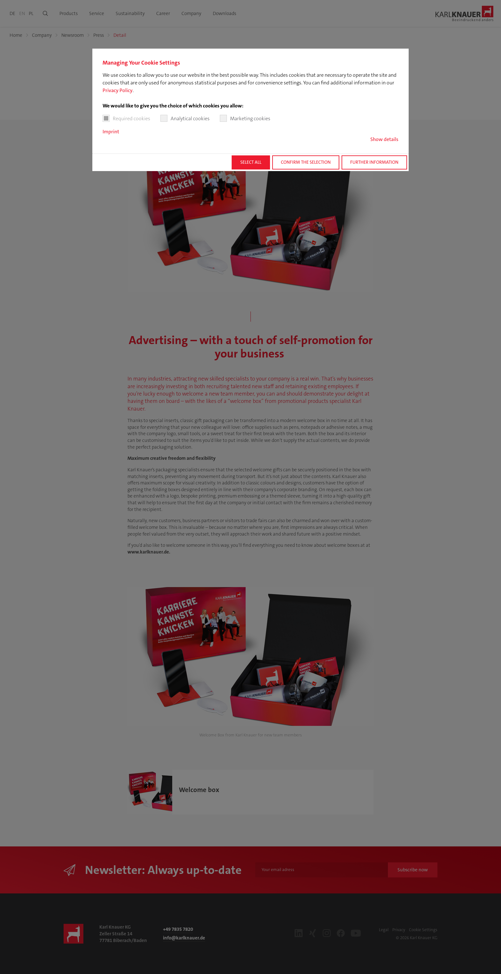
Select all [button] (250, 162)
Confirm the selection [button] (306, 162)
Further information (374, 162)
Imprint (111, 131)
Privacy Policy (118, 90)
